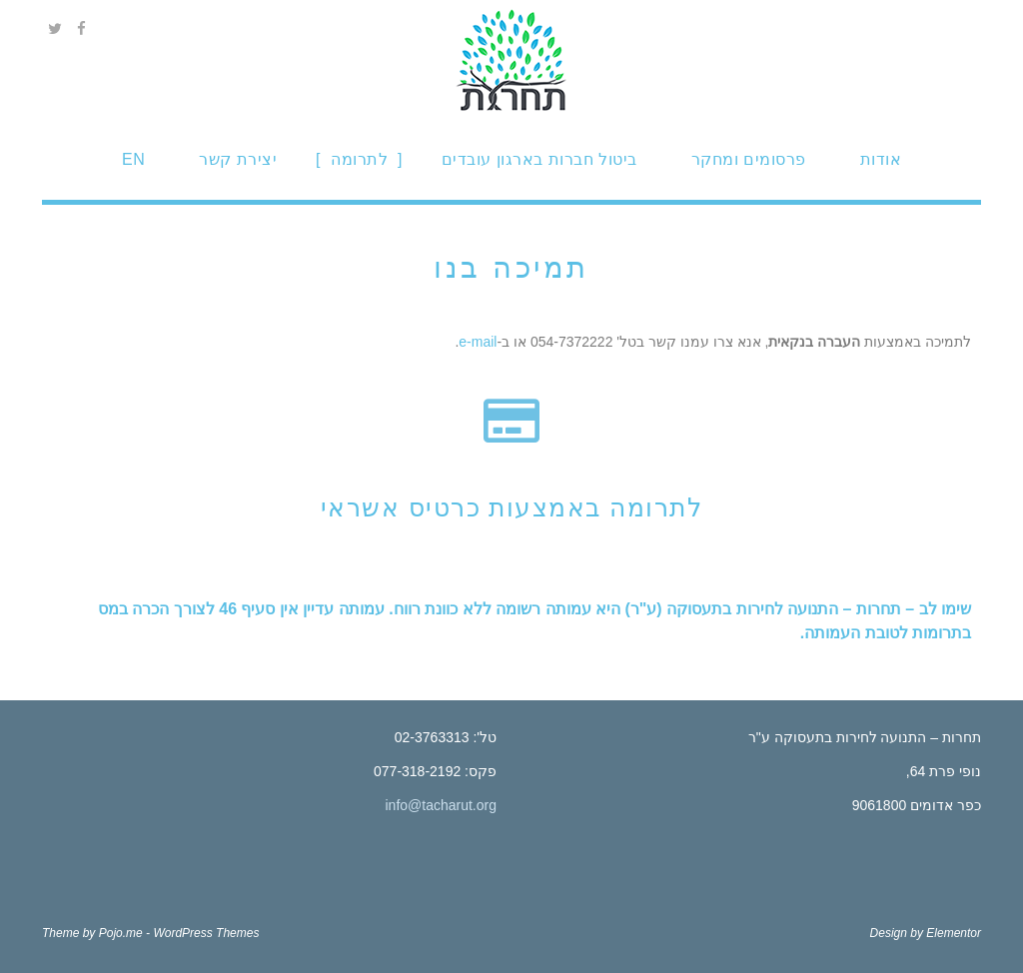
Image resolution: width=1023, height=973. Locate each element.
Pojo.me (121, 933)
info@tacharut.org (442, 805)
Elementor (953, 933)
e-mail (478, 342)
